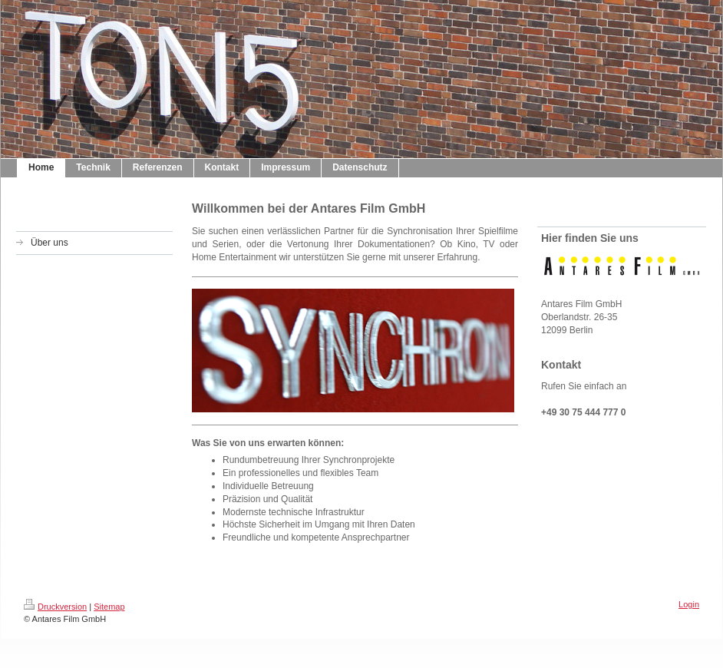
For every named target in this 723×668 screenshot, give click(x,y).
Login (688, 604)
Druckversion (55, 606)
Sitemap (109, 606)
